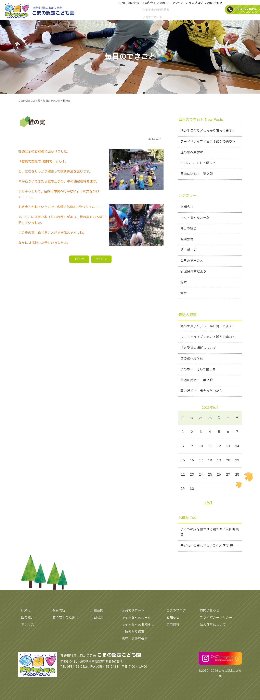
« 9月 (208, 506)
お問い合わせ (209, 614)
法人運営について (213, 628)
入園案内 (96, 614)
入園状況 (96, 621)
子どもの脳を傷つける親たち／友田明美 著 (209, 535)
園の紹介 (27, 621)
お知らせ (172, 621)
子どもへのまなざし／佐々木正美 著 (206, 549)
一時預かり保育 (133, 635)
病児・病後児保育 (135, 642)
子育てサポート (133, 614)
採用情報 (172, 628)
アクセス (27, 628)
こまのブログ (176, 614)
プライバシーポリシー (216, 621)
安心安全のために (65, 621)
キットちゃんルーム (136, 621)
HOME (26, 614)
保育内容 (58, 614)
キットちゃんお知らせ (138, 628)
